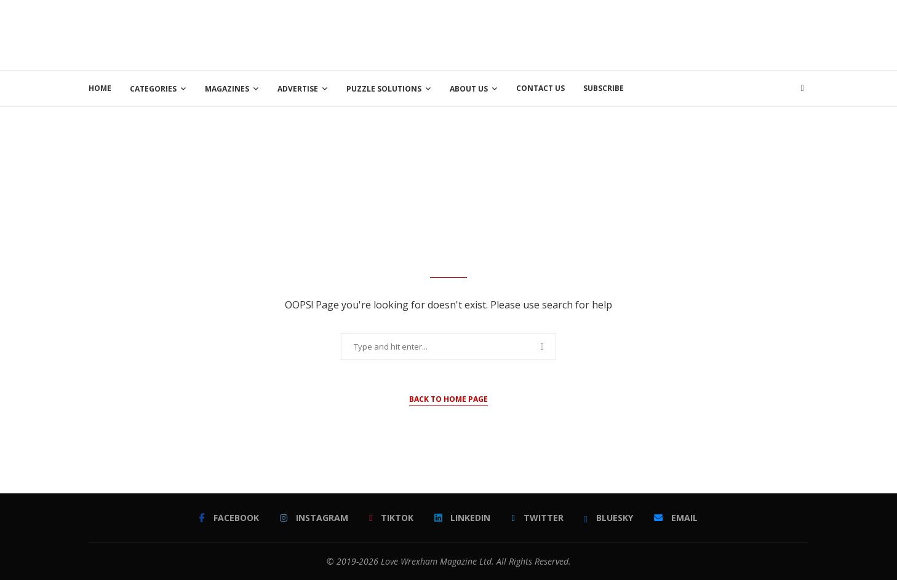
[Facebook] (229, 518)
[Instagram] (314, 518)
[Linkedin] (462, 518)
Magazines (227, 89)
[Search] (802, 88)
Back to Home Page (448, 399)
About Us (469, 89)
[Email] (676, 518)
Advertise (297, 89)
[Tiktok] (391, 518)
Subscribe (603, 88)
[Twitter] (537, 518)
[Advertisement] (584, 33)
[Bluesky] (608, 518)
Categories (153, 89)
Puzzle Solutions (383, 89)
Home (100, 88)
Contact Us (540, 88)
